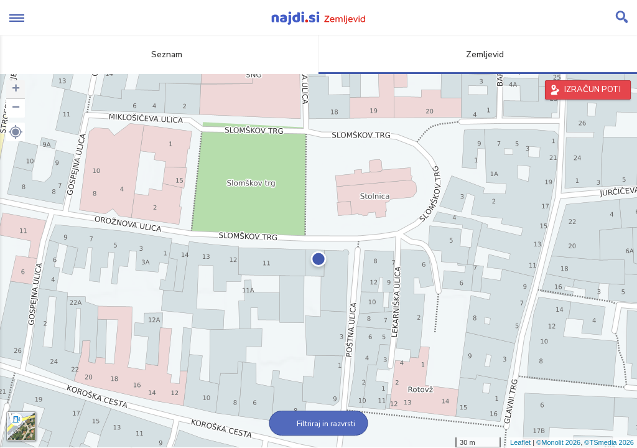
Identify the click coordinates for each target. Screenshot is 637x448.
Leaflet (520, 442)
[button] (15, 132)
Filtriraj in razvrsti (318, 424)
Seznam (159, 54)
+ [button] (16, 89)
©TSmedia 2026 (609, 442)
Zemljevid (478, 54)
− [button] (16, 108)
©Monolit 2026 (558, 442)
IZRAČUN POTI (592, 89)
